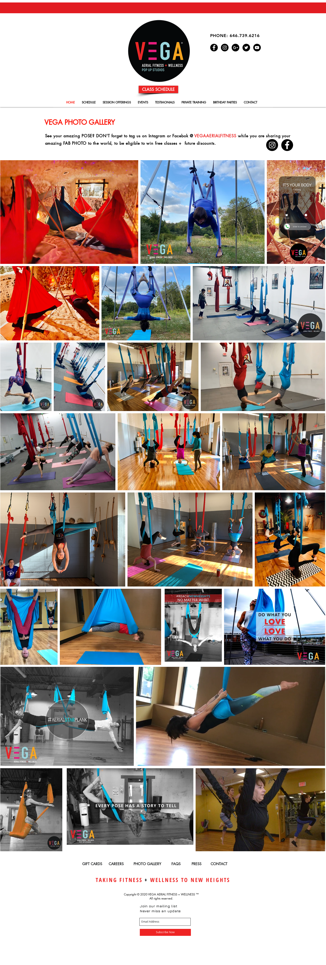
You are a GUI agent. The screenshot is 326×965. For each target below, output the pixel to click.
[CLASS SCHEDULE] (158, 89)
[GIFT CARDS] (92, 864)
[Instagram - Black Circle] (225, 47)
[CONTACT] (219, 864)
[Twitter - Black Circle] (246, 47)
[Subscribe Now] (165, 932)
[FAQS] (176, 864)
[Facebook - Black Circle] (214, 47)
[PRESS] (196, 864)
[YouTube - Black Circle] (257, 47)
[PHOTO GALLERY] (147, 864)
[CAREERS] (116, 864)
